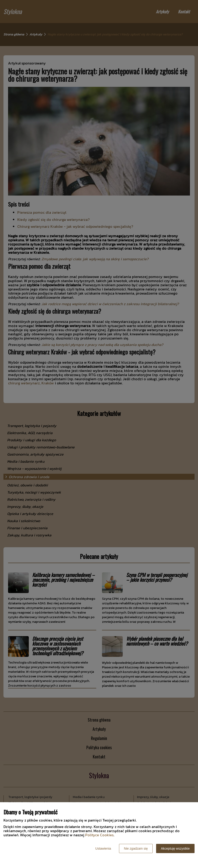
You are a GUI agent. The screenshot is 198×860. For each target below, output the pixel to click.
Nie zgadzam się (136, 848)
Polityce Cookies (99, 835)
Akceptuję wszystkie (175, 848)
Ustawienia (103, 848)
